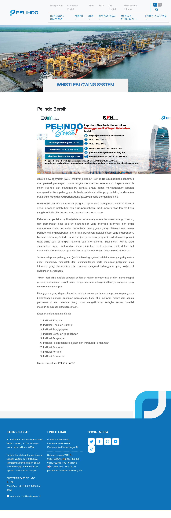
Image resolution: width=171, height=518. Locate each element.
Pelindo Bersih (66, 363)
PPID (91, 5)
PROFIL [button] (79, 16)
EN (160, 5)
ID (155, 5)
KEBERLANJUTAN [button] (155, 16)
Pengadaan (56, 5)
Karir (101, 5)
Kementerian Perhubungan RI (62, 447)
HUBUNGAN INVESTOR (57, 18)
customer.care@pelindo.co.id (23, 496)
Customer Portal (72, 7)
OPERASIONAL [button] (107, 16)
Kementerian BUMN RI (58, 443)
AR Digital (112, 7)
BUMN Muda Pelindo (131, 7)
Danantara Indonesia (58, 439)
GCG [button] (91, 16)
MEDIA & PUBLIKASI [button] (128, 18)
